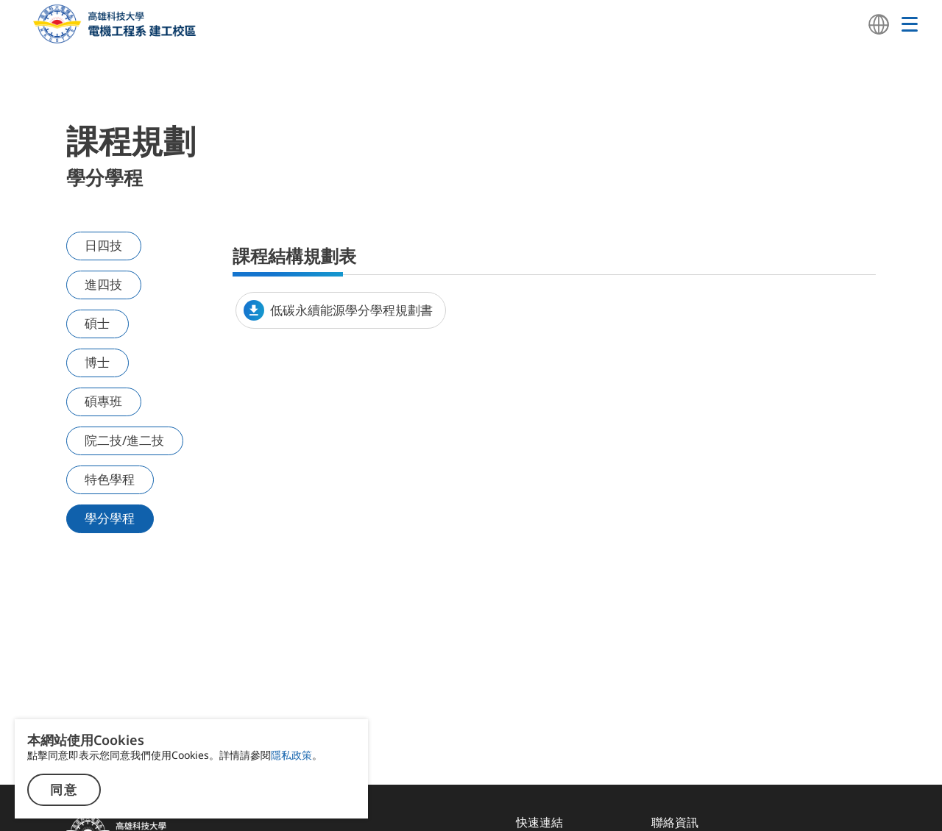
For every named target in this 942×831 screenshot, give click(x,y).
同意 (64, 790)
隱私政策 (291, 755)
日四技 (105, 246)
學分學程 (112, 523)
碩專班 (105, 393)
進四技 (105, 282)
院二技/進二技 (125, 440)
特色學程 (112, 485)
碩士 (99, 320)
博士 (99, 357)
